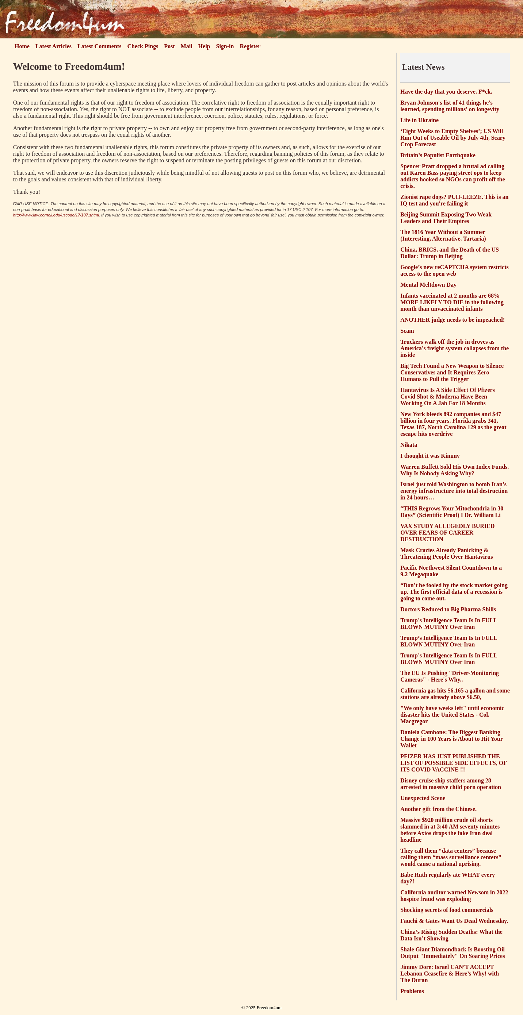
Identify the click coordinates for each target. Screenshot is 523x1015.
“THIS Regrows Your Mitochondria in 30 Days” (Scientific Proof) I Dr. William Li (451, 511)
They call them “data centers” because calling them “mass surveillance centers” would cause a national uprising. (450, 857)
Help (204, 46)
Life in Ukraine (419, 120)
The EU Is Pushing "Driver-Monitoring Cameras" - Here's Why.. (449, 676)
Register (250, 46)
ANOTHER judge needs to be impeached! (452, 320)
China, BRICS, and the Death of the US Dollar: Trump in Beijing (449, 252)
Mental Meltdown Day (428, 285)
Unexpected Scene (422, 798)
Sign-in (225, 46)
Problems (412, 991)
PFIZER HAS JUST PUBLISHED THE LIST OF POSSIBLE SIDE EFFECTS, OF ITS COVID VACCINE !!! (453, 763)
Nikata (408, 445)
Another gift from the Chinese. (438, 809)
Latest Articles (53, 46)
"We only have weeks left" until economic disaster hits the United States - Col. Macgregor (452, 714)
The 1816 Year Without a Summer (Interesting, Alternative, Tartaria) (443, 235)
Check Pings (142, 46)
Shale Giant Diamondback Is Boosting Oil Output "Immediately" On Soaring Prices (452, 952)
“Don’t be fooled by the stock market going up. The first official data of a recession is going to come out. (454, 591)
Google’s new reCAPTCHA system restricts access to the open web (454, 270)
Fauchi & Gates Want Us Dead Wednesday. (454, 921)
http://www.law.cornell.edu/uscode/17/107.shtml (56, 215)
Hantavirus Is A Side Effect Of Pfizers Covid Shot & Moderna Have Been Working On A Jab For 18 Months (447, 396)
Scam (407, 331)
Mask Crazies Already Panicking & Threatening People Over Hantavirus (446, 553)
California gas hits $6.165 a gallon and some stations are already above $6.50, (455, 693)
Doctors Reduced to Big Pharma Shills (448, 609)
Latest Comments (99, 46)
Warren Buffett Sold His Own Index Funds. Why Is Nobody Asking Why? (454, 470)
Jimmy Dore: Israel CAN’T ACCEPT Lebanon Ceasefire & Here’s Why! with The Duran (449, 973)
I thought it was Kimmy (430, 456)
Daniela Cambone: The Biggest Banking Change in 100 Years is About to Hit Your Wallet (451, 738)
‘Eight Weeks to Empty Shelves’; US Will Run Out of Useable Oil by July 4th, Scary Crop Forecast (452, 137)
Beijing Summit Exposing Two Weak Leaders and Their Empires (446, 217)
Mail (186, 46)
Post (169, 46)
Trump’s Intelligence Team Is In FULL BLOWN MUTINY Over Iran (448, 623)
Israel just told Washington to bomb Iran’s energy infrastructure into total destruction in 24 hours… (454, 491)
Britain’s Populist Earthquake (438, 155)
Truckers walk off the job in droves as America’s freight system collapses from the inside (454, 348)
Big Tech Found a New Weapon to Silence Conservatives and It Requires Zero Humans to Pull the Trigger (452, 372)
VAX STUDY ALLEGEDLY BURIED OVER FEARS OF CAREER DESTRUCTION (447, 532)
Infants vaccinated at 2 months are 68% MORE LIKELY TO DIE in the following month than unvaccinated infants (452, 302)
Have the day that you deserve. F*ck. (446, 91)
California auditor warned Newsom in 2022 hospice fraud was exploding (454, 895)
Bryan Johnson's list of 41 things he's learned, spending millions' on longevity (449, 105)
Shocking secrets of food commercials (446, 910)
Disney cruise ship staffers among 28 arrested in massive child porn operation (450, 783)
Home (22, 46)
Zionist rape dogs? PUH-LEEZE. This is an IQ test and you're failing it (454, 200)
